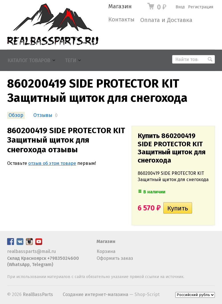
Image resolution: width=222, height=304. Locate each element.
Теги (70, 61)
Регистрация (200, 7)
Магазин (120, 6)
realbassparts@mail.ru (31, 251)
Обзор (16, 115)
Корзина (106, 251)
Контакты (121, 19)
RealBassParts (38, 294)
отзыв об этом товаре (52, 163)
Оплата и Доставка (166, 20)
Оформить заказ (115, 258)
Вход (180, 7)
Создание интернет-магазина (95, 294)
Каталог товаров (29, 61)
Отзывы (42, 115)
